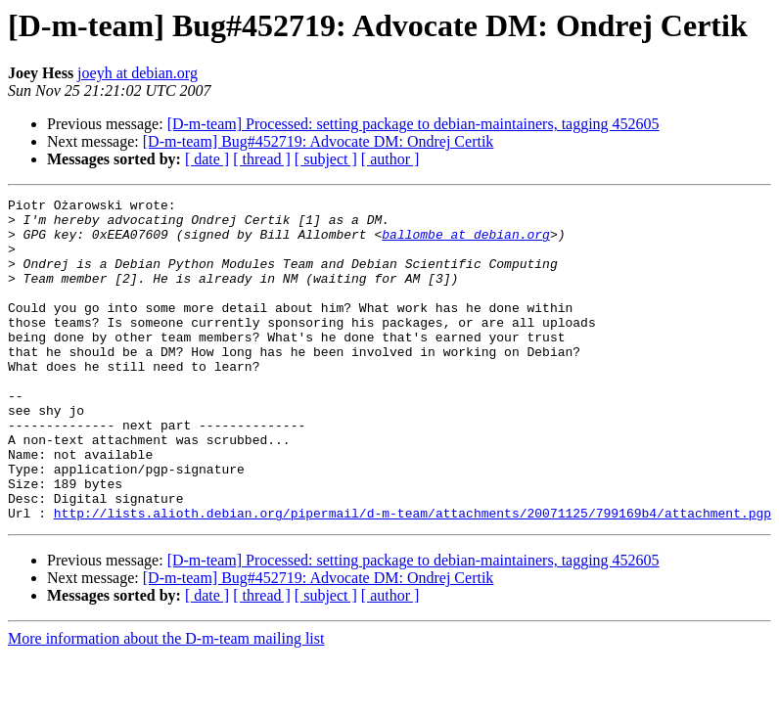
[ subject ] (326, 159)
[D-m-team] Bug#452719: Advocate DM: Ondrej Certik (318, 141)
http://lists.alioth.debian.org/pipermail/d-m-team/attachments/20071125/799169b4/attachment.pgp (412, 577)
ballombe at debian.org (466, 242)
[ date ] (207, 159)
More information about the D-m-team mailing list (166, 703)
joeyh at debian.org (137, 73)
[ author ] (390, 159)
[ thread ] (262, 159)
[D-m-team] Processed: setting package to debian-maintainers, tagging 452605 (413, 123)
